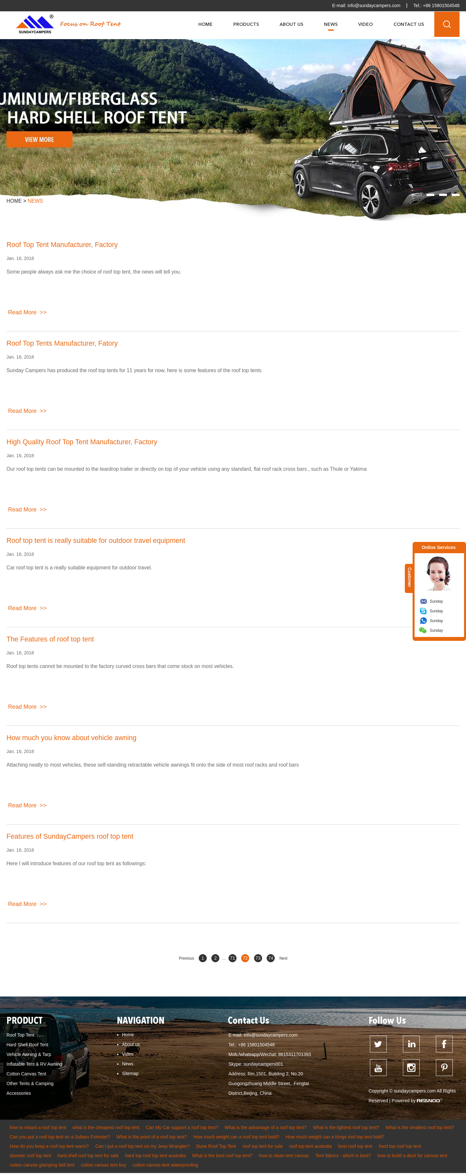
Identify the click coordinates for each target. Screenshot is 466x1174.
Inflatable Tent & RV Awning (34, 1064)
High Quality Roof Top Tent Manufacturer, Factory (84, 442)
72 (245, 958)
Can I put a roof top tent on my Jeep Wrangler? (142, 1147)
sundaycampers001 (263, 1064)
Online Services (439, 547)
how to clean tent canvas (284, 1156)
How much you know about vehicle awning (73, 738)
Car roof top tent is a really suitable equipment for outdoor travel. (80, 567)
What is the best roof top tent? (222, 1156)
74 (270, 958)
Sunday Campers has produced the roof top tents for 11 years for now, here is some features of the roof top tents (135, 370)
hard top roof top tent (400, 1147)
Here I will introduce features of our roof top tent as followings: (77, 863)
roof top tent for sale (262, 1147)
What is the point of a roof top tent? (151, 1137)
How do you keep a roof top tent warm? (49, 1147)
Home (205, 24)
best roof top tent (355, 1147)
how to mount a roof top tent (38, 1128)
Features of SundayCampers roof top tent (72, 837)
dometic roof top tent (30, 1156)
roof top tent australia (310, 1147)
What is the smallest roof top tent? (420, 1128)
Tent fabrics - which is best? (343, 1156)
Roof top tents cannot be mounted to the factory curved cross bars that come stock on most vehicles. (121, 666)
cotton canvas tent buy (103, 1166)
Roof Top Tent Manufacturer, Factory (63, 245)
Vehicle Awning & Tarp (28, 1054)
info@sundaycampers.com (373, 5)
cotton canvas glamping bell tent (42, 1166)
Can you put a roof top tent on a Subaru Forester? (60, 1137)
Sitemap (130, 1073)
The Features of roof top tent (51, 639)
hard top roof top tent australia (155, 1156)
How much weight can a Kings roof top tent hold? (335, 1137)
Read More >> (27, 313)
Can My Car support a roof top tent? (182, 1128)
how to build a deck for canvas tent (412, 1156)
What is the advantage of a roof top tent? (265, 1128)
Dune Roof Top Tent (216, 1147)
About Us (291, 24)
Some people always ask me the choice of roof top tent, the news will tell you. (95, 272)
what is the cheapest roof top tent (105, 1128)
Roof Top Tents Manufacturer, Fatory (63, 343)
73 (258, 958)
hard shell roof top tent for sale (88, 1156)
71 (232, 958)
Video (365, 24)
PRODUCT (24, 1021)
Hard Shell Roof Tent (27, 1044)
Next (283, 958)
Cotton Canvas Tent (26, 1073)
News (331, 24)
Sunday (436, 601)
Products (246, 24)
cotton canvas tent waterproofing (165, 1166)
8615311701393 (294, 1054)
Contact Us (409, 24)
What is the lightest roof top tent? (346, 1128)
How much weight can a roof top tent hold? (236, 1137)
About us (131, 1044)
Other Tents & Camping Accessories (29, 1088)
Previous (186, 958)
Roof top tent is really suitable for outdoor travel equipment (98, 541)
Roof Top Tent (20, 1035)
